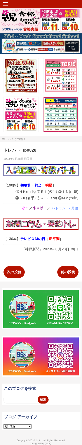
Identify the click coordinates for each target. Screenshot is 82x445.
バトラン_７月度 (65, 208)
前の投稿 (68, 272)
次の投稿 (14, 272)
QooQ (48, 443)
